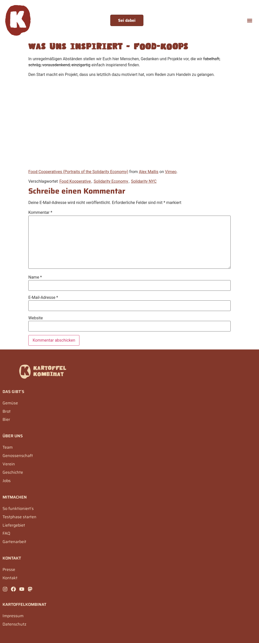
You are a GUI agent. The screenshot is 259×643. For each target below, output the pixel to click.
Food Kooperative (75, 181)
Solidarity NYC (144, 181)
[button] (250, 20)
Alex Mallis (148, 171)
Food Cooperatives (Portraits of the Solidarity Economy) (78, 171)
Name (35, 277)
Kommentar (40, 213)
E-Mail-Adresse (43, 298)
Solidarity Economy (111, 181)
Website (35, 318)
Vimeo (171, 171)
